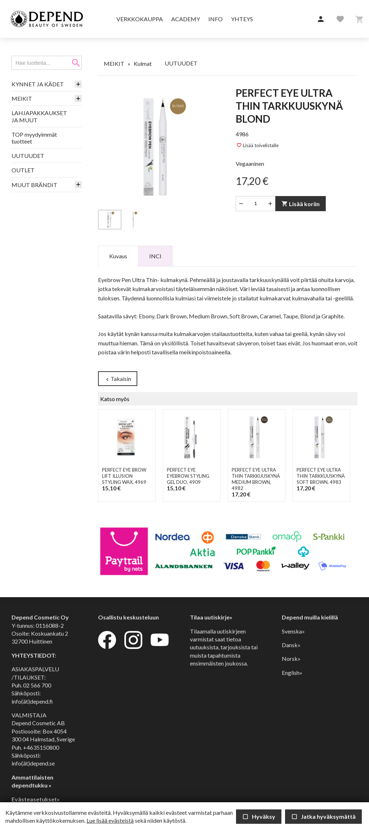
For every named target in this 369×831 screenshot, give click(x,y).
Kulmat (143, 63)
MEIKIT (22, 98)
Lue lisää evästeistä (110, 820)
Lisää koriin (300, 203)
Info (215, 18)
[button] (320, 19)
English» (292, 672)
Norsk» (291, 658)
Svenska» (293, 631)
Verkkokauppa (139, 18)
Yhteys (242, 18)
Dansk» (291, 644)
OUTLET (23, 170)
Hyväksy (258, 816)
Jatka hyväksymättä (323, 816)
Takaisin (117, 379)
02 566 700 (37, 685)
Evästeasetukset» (36, 799)
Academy (185, 18)
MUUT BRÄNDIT (34, 184)
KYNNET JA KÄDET (38, 84)
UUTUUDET (28, 155)
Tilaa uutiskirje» (211, 617)
